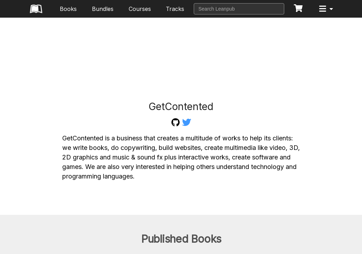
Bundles (102, 8)
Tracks (175, 8)
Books (68, 8)
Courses (140, 8)
